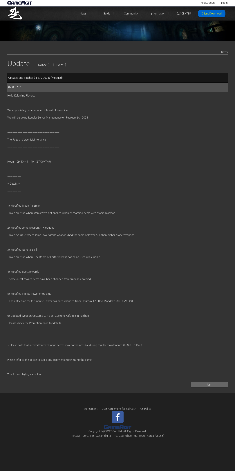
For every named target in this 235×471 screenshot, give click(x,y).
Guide (106, 13)
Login (224, 2)
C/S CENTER (184, 13)
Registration (207, 2)
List (209, 384)
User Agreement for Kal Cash (119, 409)
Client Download (212, 13)
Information (158, 13)
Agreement (90, 409)
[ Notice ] (42, 64)
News (83, 13)
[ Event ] (59, 64)
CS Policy (145, 409)
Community (131, 13)
